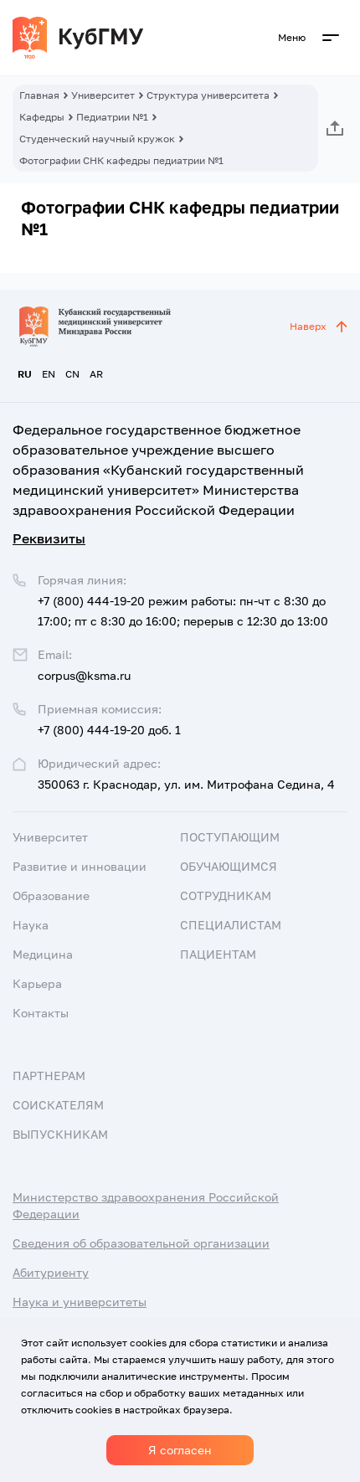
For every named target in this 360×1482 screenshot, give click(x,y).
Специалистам (230, 925)
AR (96, 374)
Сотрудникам (225, 895)
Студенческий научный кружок (97, 138)
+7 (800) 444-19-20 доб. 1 (109, 730)
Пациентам (218, 954)
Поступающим (230, 837)
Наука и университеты (80, 1301)
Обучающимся (228, 866)
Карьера (37, 983)
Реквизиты (49, 538)
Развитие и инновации (80, 866)
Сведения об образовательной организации (141, 1243)
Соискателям (58, 1105)
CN (72, 374)
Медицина (43, 954)
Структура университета (208, 95)
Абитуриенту (51, 1272)
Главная (39, 95)
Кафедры (41, 117)
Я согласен (180, 1450)
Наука (31, 925)
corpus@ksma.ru (84, 675)
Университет (103, 95)
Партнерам (49, 1075)
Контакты (41, 1013)
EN (48, 374)
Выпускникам (60, 1134)
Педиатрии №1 (112, 117)
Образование (51, 895)
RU (25, 374)
